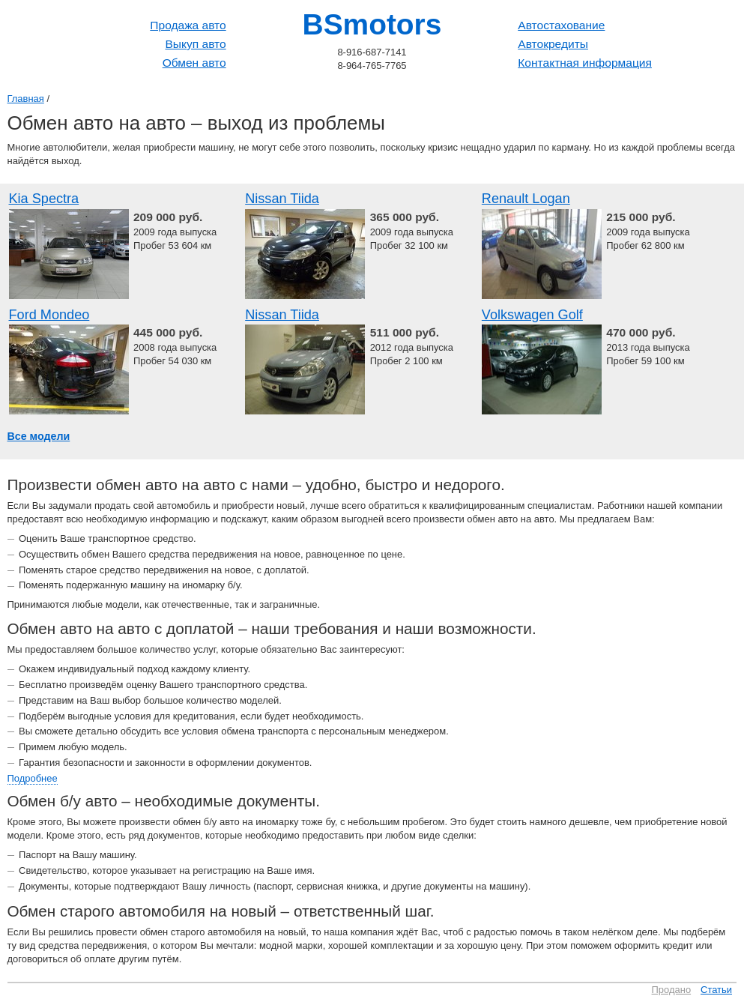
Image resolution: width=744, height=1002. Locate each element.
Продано (672, 989)
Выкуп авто (195, 43)
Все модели (38, 436)
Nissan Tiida (282, 198)
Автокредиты (553, 43)
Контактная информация (585, 62)
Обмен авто (194, 62)
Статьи (716, 989)
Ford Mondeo (49, 314)
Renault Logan (526, 198)
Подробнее (32, 778)
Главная (25, 98)
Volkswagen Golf (532, 314)
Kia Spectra (44, 198)
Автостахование (561, 25)
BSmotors (372, 24)
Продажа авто (188, 25)
